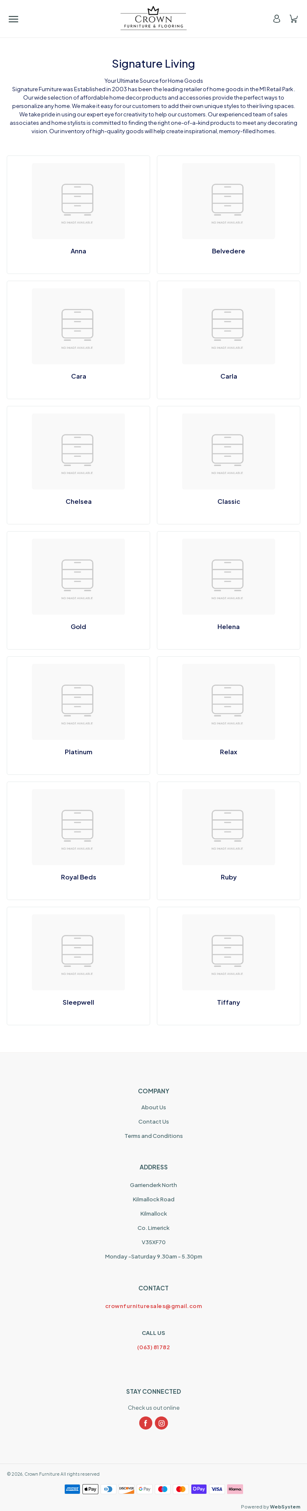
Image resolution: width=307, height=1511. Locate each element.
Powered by (270, 1506)
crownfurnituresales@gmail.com (153, 1306)
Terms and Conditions (153, 1135)
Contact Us (153, 1121)
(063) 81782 (153, 1347)
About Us (153, 1107)
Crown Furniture (42, 1474)
